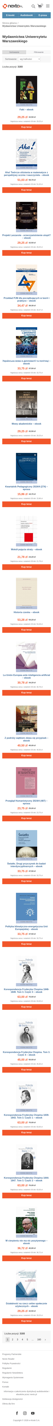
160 (39, 1339)
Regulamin (7, 1368)
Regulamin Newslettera (12, 1373)
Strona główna (9, 23)
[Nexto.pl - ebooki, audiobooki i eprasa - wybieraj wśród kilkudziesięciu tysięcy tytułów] (12, 6)
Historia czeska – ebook (26, 612)
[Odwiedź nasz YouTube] (33, 1413)
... (32, 1339)
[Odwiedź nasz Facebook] (17, 1413)
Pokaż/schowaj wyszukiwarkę (33, 6)
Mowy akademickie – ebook (26, 424)
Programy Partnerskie (11, 1354)
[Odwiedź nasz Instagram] (25, 1413)
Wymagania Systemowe (12, 1377)
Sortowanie (14, 52)
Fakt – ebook (26, 109)
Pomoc (5, 1382)
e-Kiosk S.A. (34, 1420)
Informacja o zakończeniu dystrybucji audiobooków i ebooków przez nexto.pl (26, 1393)
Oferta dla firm (8, 1404)
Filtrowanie (39, 52)
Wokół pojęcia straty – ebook (26, 549)
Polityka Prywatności (11, 1363)
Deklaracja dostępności (12, 1399)
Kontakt (5, 1387)
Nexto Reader (8, 1359)
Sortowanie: (11, 59)
